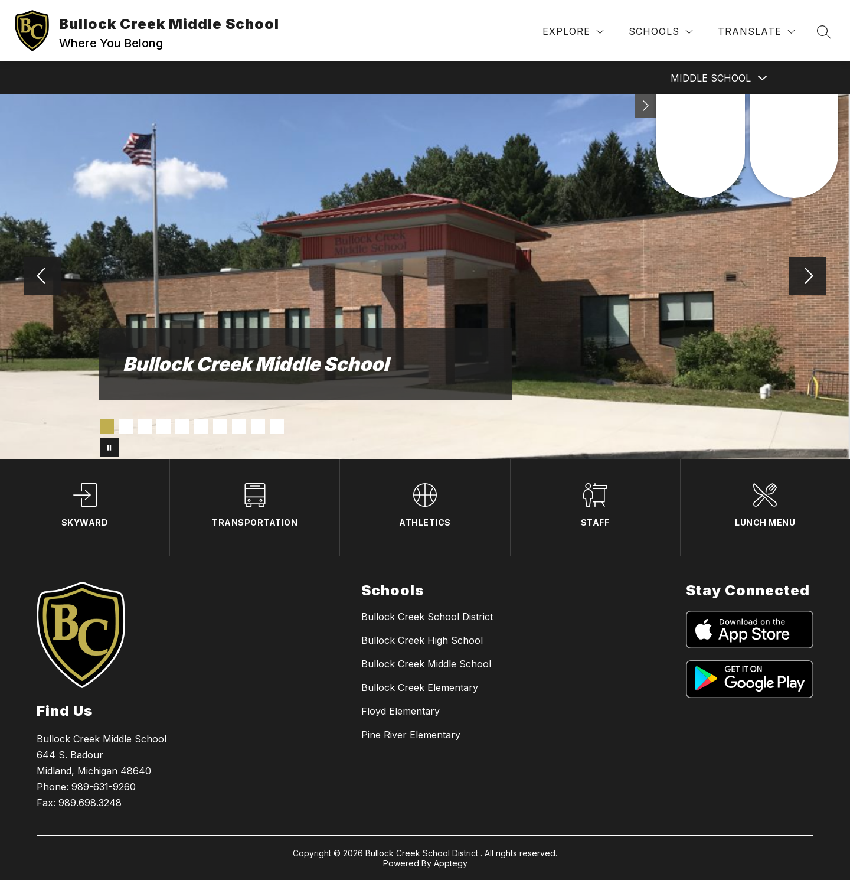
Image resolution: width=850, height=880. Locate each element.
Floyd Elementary (400, 711)
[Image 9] (258, 426)
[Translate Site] (756, 31)
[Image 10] (277, 426)
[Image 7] (220, 426)
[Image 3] (145, 426)
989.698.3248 (90, 803)
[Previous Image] (42, 277)
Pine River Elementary (410, 735)
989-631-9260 (103, 787)
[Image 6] (201, 426)
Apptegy (451, 863)
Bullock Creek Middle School (426, 664)
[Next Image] (807, 277)
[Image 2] (126, 426)
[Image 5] (182, 426)
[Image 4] (163, 426)
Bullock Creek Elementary (419, 687)
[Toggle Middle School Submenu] (763, 78)
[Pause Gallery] (109, 447)
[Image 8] (239, 426)
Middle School (711, 78)
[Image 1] (107, 426)
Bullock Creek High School (422, 640)
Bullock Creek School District (427, 616)
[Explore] (573, 31)
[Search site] (824, 32)
